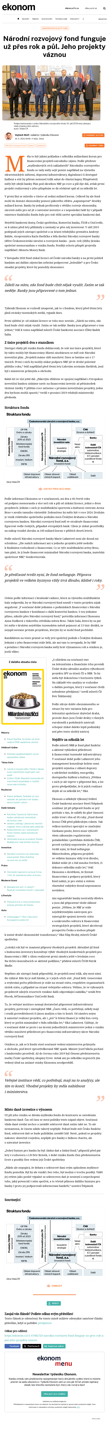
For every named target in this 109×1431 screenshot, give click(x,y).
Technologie (61, 19)
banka (31, 146)
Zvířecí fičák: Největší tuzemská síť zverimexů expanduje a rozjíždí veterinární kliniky (25, 781)
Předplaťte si (72, 8)
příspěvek (41, 146)
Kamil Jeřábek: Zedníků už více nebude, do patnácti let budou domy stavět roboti (23, 799)
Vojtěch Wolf (22, 135)
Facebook (14, 1346)
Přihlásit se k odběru (54, 1394)
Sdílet (55, 1303)
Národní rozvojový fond (15, 146)
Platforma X (33, 1346)
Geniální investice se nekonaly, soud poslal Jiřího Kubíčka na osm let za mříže (23, 857)
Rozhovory (47, 19)
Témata (35, 19)
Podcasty (74, 19)
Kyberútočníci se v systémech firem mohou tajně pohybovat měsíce (23, 832)
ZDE (78, 1407)
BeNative (103, 19)
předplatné (44, 1323)
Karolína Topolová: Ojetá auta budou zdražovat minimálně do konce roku (22, 817)
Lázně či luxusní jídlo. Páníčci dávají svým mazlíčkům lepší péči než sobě (25, 772)
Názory (25, 19)
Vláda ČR (23, 129)
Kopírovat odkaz (56, 1346)
